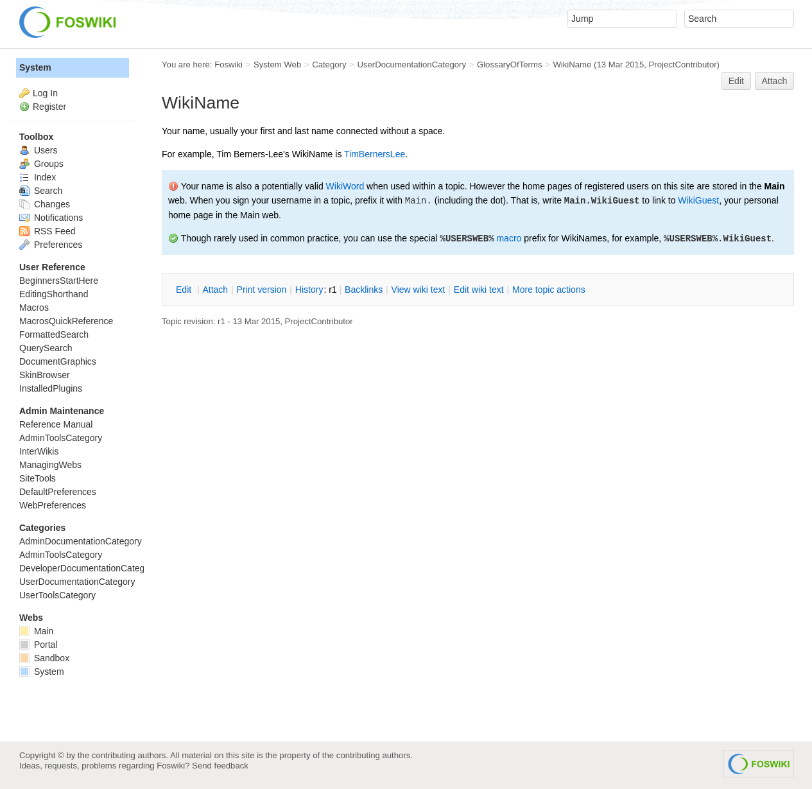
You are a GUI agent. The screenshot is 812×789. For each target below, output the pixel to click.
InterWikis (38, 451)
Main (36, 631)
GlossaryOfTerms (509, 64)
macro (508, 238)
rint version (262, 289)
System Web (277, 64)
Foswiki (228, 64)
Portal (38, 644)
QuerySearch (45, 348)
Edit (736, 81)
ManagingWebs (50, 465)
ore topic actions (548, 289)
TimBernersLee (374, 154)
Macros (34, 307)
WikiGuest (698, 200)
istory (309, 289)
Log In (45, 93)
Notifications (51, 217)
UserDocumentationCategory (411, 64)
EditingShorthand (53, 294)
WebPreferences (52, 505)
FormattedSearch (54, 334)
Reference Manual (55, 424)
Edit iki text (479, 289)
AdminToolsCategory (60, 438)
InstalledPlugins (50, 388)
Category (329, 64)
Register (49, 106)
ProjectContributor (683, 64)
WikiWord (345, 186)
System (35, 67)
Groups (41, 164)
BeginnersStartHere (58, 280)
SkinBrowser (44, 375)
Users (38, 150)
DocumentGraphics (57, 361)
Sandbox (44, 658)
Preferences (50, 244)
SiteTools (37, 478)
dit (185, 289)
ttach (215, 289)
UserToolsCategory (57, 595)
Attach (775, 81)
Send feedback (220, 765)
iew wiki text (418, 289)
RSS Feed (47, 231)
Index (37, 177)
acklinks (364, 289)
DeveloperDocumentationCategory (88, 568)
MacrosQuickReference (66, 321)
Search (40, 191)
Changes (44, 204)
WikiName (572, 64)
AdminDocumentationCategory (80, 541)
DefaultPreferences (57, 492)
